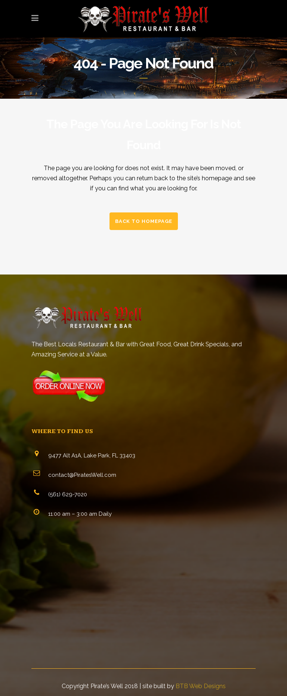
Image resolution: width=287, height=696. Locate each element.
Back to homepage (143, 221)
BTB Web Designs (201, 686)
